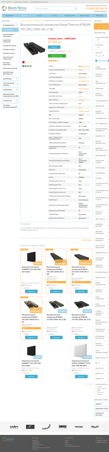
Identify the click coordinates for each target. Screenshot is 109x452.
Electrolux (100, 392)
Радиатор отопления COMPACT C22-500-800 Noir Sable (31, 269)
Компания (9, 15)
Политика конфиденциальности (72, 446)
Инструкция (28, 62)
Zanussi (99, 386)
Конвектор (82, 77)
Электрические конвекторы (8, 58)
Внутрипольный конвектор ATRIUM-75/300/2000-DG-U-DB (56, 317)
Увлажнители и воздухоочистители (10, 95)
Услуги (54, 15)
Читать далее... (87, 240)
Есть (80, 107)
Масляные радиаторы (7, 63)
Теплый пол (7, 100)
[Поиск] (75, 8)
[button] (104, 426)
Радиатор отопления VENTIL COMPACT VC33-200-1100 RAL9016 (81, 363)
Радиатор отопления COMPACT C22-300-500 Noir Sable (31, 363)
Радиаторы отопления (7, 41)
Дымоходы (7, 79)
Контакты (99, 15)
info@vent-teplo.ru (100, 11)
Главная (23, 20)
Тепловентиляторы (9, 45)
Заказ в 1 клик (56, 56)
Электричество (84, 88)
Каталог (24, 15)
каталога (105, 27)
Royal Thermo (85, 66)
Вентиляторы (35, 446)
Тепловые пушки (9, 53)
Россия (81, 70)
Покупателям (69, 15)
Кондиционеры (8, 25)
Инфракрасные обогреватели (8, 73)
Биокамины (7, 89)
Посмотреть (69, 51)
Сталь (80, 96)
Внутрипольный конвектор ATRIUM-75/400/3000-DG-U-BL (81, 317)
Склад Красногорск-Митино (39, 2)
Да (98, 40)
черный (81, 100)
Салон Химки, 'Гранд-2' (21, 2)
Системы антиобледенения (9, 106)
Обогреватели (8, 30)
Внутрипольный (84, 81)
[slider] (96, 61)
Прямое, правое (84, 111)
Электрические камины (8, 84)
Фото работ (84, 15)
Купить (54, 47)
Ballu (99, 390)
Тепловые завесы (9, 49)
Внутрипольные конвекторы (8, 35)
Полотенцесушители (10, 68)
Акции (39, 15)
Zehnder (100, 394)
